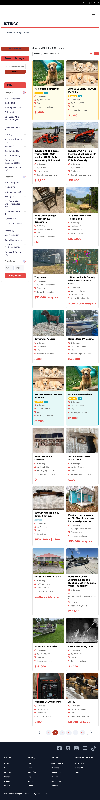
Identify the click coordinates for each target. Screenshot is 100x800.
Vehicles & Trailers (13, 169)
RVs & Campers (13, 156)
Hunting (11, 135)
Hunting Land (77, 294)
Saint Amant (76, 717)
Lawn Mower (42, 171)
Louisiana (48, 107)
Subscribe (95, 2)
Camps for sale (77, 532)
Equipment (75, 171)
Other (30, 786)
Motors (9, 147)
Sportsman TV (57, 763)
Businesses (56, 772)
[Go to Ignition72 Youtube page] (85, 748)
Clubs (73, 657)
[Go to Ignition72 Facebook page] (59, 748)
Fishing (74, 602)
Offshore (8, 781)
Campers (41, 288)
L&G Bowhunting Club (80, 646)
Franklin (40, 717)
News (6, 763)
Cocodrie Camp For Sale (47, 577)
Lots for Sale (76, 230)
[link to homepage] (15, 15)
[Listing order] (45, 53)
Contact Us (79, 768)
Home (9, 33)
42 (82, 733)
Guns (39, 233)
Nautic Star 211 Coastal (81, 339)
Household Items (12, 128)
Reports (54, 777)
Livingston (41, 475)
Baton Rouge (42, 175)
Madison (40, 354)
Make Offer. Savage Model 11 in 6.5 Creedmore (45, 219)
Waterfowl (32, 772)
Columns (55, 768)
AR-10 (71, 702)
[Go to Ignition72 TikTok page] (93, 748)
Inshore (7, 777)
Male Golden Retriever (46, 89)
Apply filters (15, 275)
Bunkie (73, 661)
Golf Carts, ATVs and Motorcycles (12, 120)
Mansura (74, 536)
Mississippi (50, 292)
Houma (40, 661)
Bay (72, 350)
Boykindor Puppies (44, 339)
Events (7, 786)
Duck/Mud (41, 657)
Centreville (75, 298)
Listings (18, 33)
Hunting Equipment (45, 471)
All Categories (13, 99)
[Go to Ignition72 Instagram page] (76, 748)
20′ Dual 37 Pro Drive (45, 646)
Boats (10, 103)
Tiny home (40, 277)
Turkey (31, 781)
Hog (29, 777)
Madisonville (76, 606)
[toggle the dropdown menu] (93, 15)
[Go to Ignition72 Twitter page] (68, 748)
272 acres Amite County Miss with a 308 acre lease (81, 280)
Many (73, 234)
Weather (54, 786)
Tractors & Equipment (12, 161)
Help (77, 772)
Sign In (85, 2)
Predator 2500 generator (48, 702)
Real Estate (12, 151)
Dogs (39, 103)
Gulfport (40, 292)
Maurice (40, 107)
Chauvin (40, 592)
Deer (30, 768)
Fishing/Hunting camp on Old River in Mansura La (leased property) (81, 518)
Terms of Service (82, 763)
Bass (6, 768)
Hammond (41, 237)
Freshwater (9, 772)
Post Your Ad (15, 49)
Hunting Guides (14, 140)
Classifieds (56, 781)
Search (15, 72)
